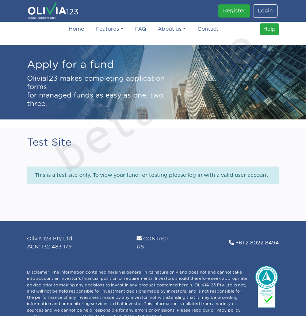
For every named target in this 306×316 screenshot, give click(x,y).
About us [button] (169, 29)
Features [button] (107, 29)
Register (234, 11)
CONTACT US (153, 243)
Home (76, 29)
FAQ (140, 29)
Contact (208, 29)
